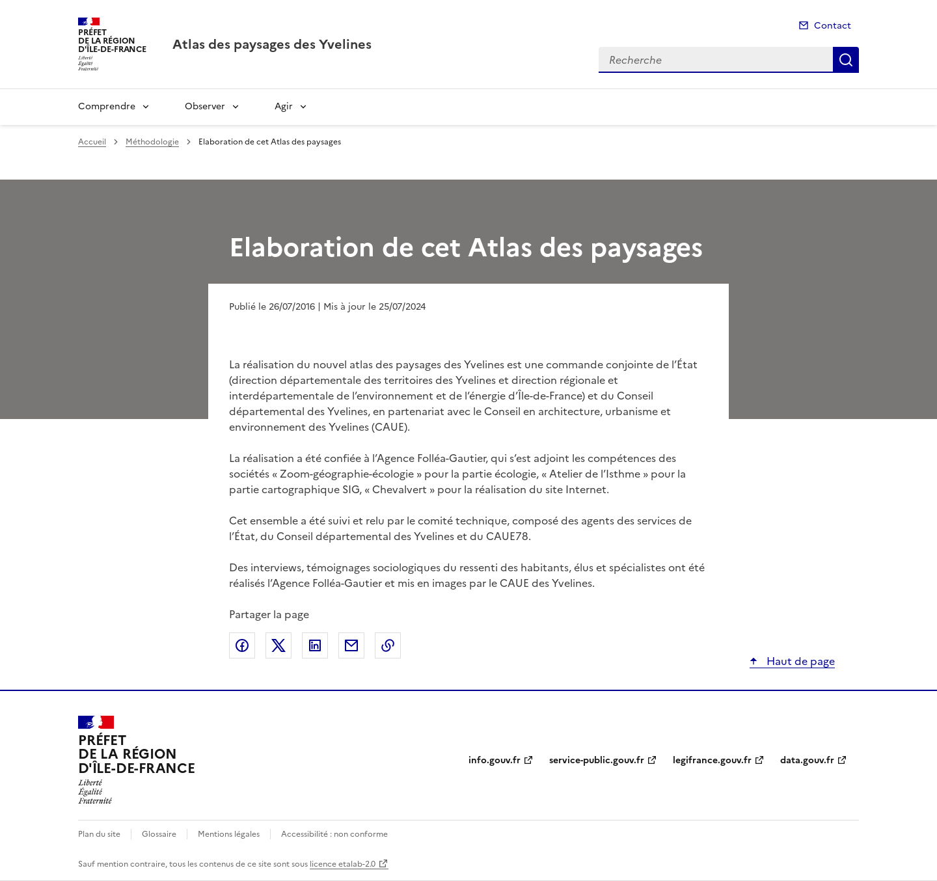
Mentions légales (229, 834)
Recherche (846, 60)
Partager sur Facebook (242, 645)
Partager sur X (278, 645)
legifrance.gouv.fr (712, 760)
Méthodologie (152, 142)
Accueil (92, 142)
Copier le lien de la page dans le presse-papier (388, 645)
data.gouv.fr (807, 760)
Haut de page (799, 661)
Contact (832, 26)
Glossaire (159, 834)
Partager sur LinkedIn (315, 645)
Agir (284, 106)
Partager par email (351, 645)
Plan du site (99, 834)
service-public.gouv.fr (596, 760)
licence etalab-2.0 (342, 864)
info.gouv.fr (494, 760)
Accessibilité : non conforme (334, 834)
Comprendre (106, 106)
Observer (205, 106)
